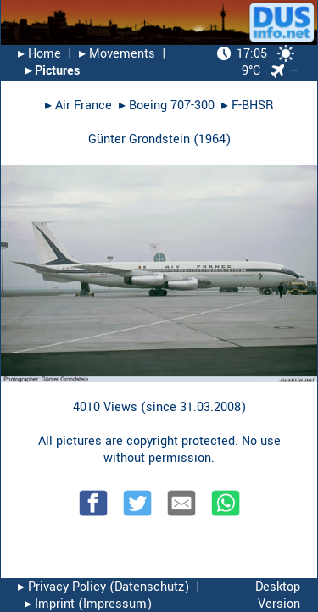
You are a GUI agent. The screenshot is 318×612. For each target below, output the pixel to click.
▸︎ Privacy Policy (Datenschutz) (103, 587)
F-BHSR (253, 105)
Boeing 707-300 (172, 105)
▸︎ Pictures (52, 71)
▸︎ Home (39, 54)
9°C (255, 62)
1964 (212, 139)
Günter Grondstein (139, 139)
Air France (83, 105)
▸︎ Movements (117, 54)
